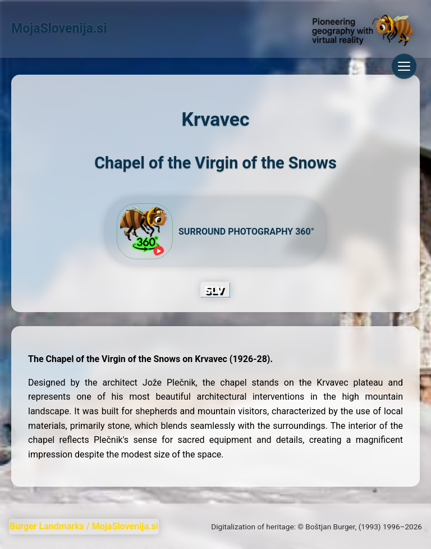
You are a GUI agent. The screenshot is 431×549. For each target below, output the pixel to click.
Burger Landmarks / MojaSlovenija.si (84, 526)
